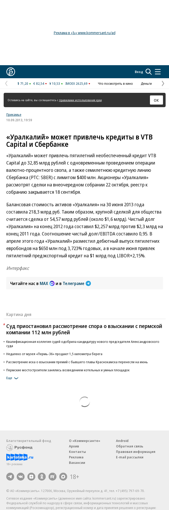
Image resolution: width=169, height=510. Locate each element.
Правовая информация (135, 451)
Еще (13, 378)
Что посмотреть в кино (115, 83)
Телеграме (77, 283)
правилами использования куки (80, 100)
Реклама (76, 457)
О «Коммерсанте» (84, 440)
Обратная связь (129, 446)
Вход (139, 71)
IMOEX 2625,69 (76, 83)
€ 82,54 (38, 83)
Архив (74, 446)
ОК (156, 100)
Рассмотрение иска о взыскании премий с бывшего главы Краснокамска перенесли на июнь (77, 362)
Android (122, 440)
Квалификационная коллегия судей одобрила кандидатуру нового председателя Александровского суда (82, 343)
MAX (47, 283)
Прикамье (13, 114)
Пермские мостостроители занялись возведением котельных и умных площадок (68, 370)
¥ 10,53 (54, 83)
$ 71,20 (23, 83)
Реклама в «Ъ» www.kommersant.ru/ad (84, 32)
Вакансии (77, 462)
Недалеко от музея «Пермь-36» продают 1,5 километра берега (54, 353)
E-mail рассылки (129, 457)
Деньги (146, 83)
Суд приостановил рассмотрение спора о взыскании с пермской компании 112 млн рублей (84, 329)
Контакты (77, 451)
